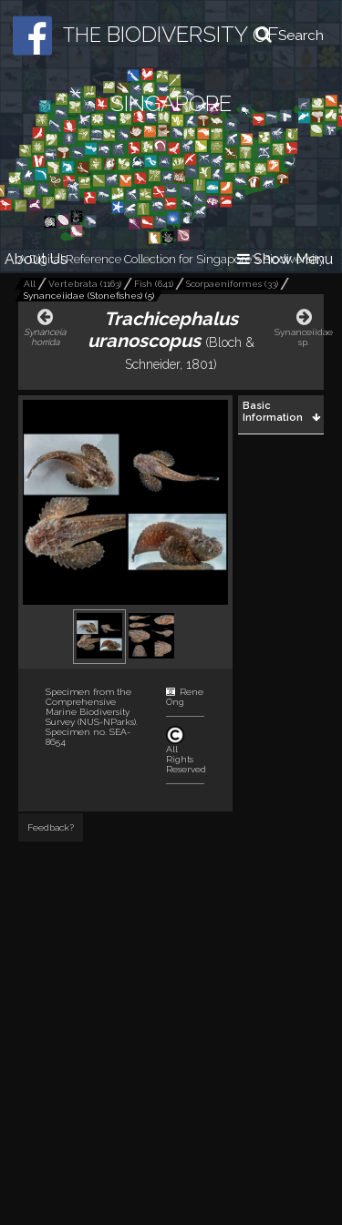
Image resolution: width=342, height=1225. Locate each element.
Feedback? (50, 827)
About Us (36, 259)
